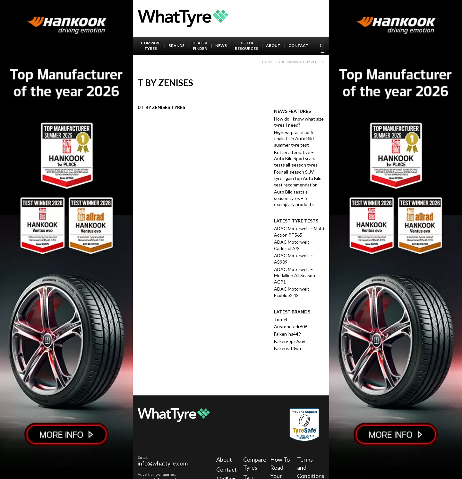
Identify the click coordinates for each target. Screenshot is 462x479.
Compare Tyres (150, 46)
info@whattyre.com (163, 463)
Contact (298, 45)
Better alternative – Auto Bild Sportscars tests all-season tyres (296, 158)
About (273, 45)
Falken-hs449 (287, 334)
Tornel (280, 319)
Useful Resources (246, 46)
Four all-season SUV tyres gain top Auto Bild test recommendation (297, 178)
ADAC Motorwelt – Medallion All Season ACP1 (294, 276)
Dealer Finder (200, 46)
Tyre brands (287, 62)
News (221, 45)
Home (267, 62)
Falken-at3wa (287, 348)
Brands (176, 45)
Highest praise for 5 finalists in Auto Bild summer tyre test (294, 139)
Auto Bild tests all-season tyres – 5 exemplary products (294, 198)
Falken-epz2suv (289, 341)
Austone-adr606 (290, 326)
